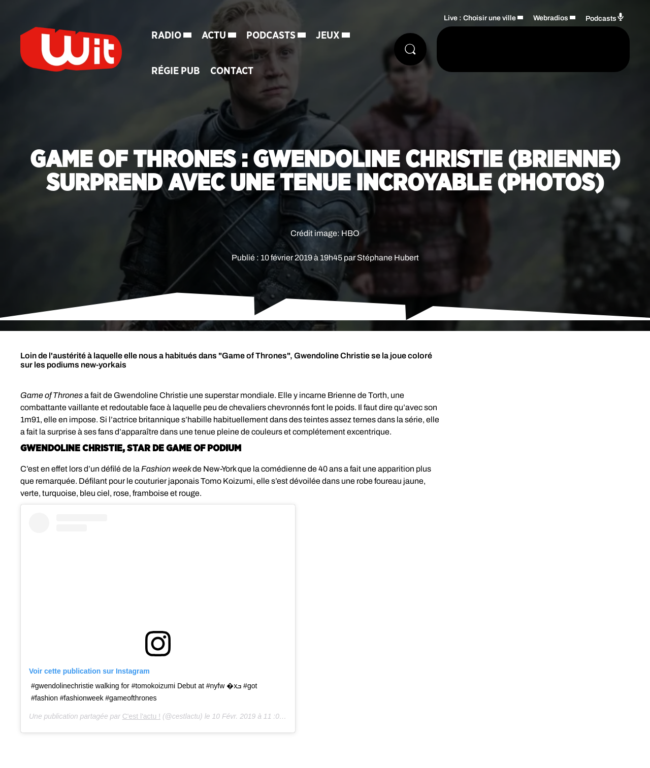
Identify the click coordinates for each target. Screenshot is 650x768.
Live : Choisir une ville (480, 18)
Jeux (328, 35)
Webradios (550, 18)
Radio (166, 35)
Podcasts (271, 35)
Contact (231, 71)
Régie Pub (175, 71)
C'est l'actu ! (141, 716)
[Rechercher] (410, 49)
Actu (214, 35)
